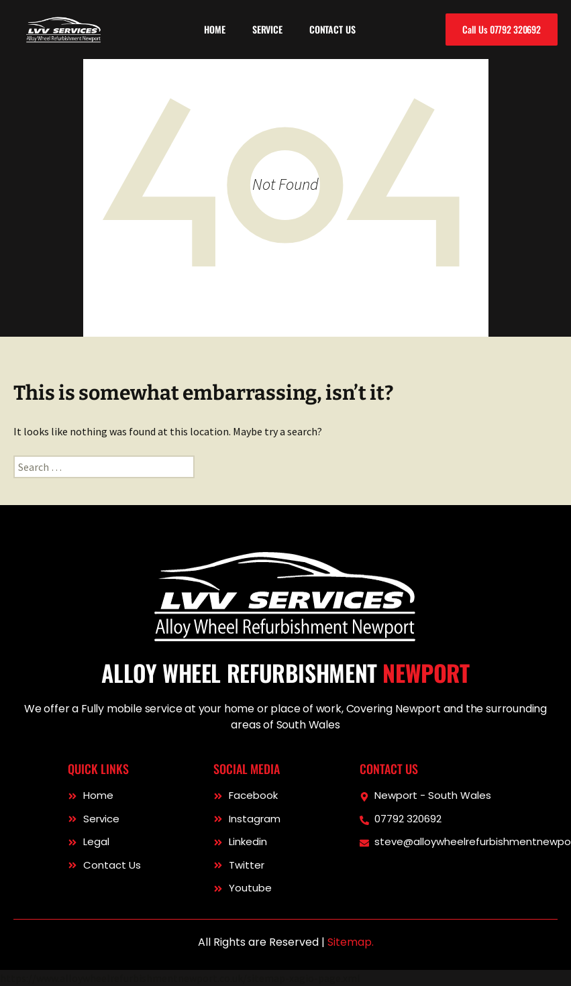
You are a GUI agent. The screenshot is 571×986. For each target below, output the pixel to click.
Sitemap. (350, 942)
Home (214, 29)
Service (267, 29)
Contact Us (332, 29)
